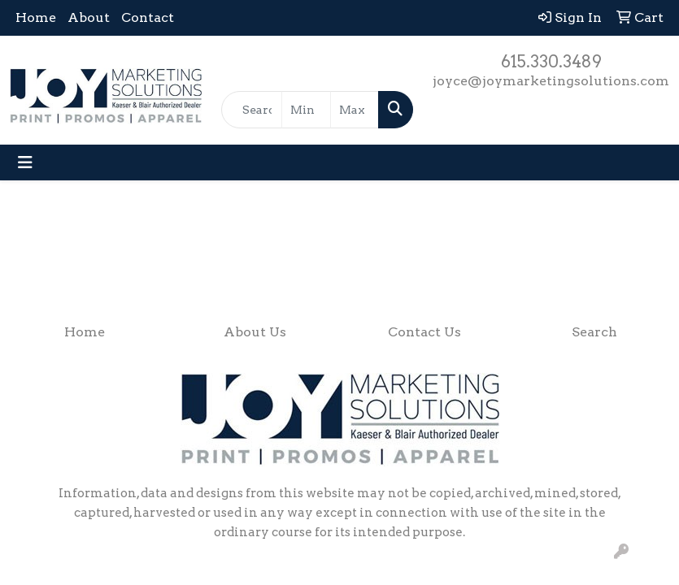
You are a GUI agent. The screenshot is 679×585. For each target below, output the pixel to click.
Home (35, 17)
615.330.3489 (551, 62)
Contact (147, 17)
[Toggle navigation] (25, 162)
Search (594, 332)
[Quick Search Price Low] (305, 109)
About (88, 17)
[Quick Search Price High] (354, 109)
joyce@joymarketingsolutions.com (551, 81)
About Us (255, 332)
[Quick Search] (251, 109)
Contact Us (424, 332)
